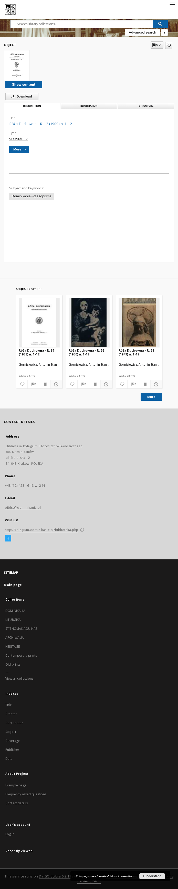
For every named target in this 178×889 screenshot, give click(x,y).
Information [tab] (88, 105)
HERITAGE (12, 646)
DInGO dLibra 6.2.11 (55, 876)
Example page (15, 785)
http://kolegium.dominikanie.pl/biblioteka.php (41, 530)
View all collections (19, 678)
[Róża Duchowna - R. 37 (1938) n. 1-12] (39, 322)
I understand (152, 876)
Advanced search (142, 32)
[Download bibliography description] (33, 384)
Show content (24, 84)
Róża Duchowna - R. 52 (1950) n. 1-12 (86, 352)
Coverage (12, 741)
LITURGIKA (13, 619)
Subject (10, 732)
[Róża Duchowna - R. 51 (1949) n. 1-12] (139, 322)
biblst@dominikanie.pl (23, 507)
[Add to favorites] (168, 45)
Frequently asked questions (25, 794)
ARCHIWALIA (14, 637)
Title (8, 705)
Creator (11, 714)
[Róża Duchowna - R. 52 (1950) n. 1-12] (89, 322)
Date (9, 758)
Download (20, 96)
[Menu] (172, 4)
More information (121, 876)
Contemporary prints (21, 655)
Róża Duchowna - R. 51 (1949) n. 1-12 (136, 352)
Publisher (12, 749)
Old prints (12, 664)
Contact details (16, 803)
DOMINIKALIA (15, 611)
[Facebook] (8, 538)
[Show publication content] (44, 384)
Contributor (14, 723)
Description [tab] (32, 106)
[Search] (160, 24)
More (151, 397)
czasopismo (18, 138)
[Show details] (55, 384)
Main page (13, 585)
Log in (9, 834)
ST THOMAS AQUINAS (21, 628)
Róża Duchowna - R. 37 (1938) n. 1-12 (36, 352)
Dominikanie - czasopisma (31, 196)
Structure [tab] (146, 105)
